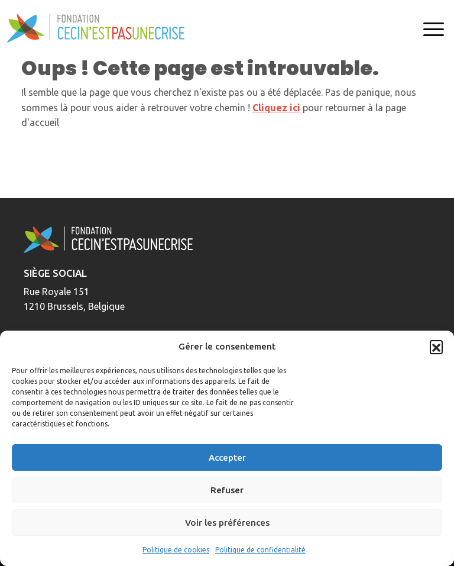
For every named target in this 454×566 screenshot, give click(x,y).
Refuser (227, 490)
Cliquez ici (276, 107)
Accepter (227, 457)
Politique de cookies (175, 550)
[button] (436, 346)
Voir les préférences (227, 523)
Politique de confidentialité (260, 550)
